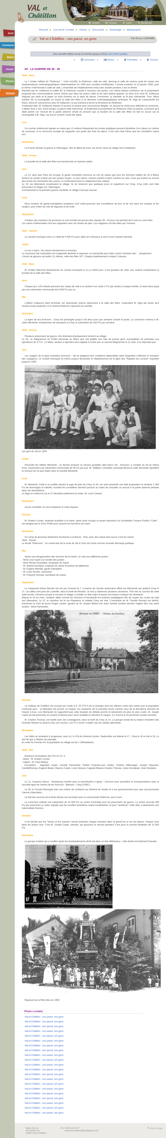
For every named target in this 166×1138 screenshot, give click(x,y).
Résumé (43, 29)
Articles (83, 29)
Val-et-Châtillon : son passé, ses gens (44, 1016)
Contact (113, 23)
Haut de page (154, 1128)
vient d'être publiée (117, 54)
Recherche (146, 23)
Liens (129, 23)
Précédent (132, 59)
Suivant (154, 59)
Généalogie (115, 29)
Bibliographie (134, 29)
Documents (98, 29)
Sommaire (89, 59)
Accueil (95, 23)
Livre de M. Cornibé (63, 29)
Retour (110, 59)
